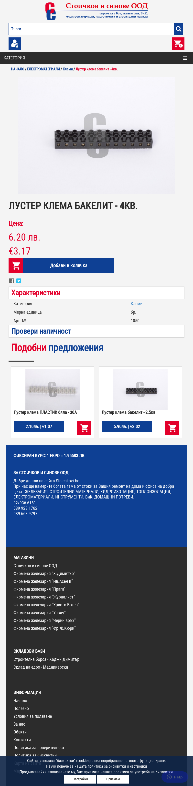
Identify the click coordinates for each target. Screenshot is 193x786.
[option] (96, 135)
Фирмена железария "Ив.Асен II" (43, 581)
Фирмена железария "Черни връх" (44, 620)
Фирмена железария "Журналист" (44, 596)
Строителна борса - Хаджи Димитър (46, 659)
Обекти (20, 731)
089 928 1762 (25, 508)
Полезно (21, 708)
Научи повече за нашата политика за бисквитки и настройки (96, 766)
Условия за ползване (32, 716)
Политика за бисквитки (35, 755)
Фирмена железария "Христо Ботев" (46, 604)
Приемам (113, 779)
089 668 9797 (25, 513)
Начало (20, 700)
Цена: (16, 223)
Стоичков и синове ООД (35, 565)
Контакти (22, 739)
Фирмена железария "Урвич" (39, 612)
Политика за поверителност (38, 747)
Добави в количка (68, 265)
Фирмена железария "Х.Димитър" (44, 573)
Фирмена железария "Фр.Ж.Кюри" (44, 628)
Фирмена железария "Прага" (39, 589)
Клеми (136, 303)
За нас (19, 724)
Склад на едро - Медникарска (40, 667)
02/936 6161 (24, 502)
